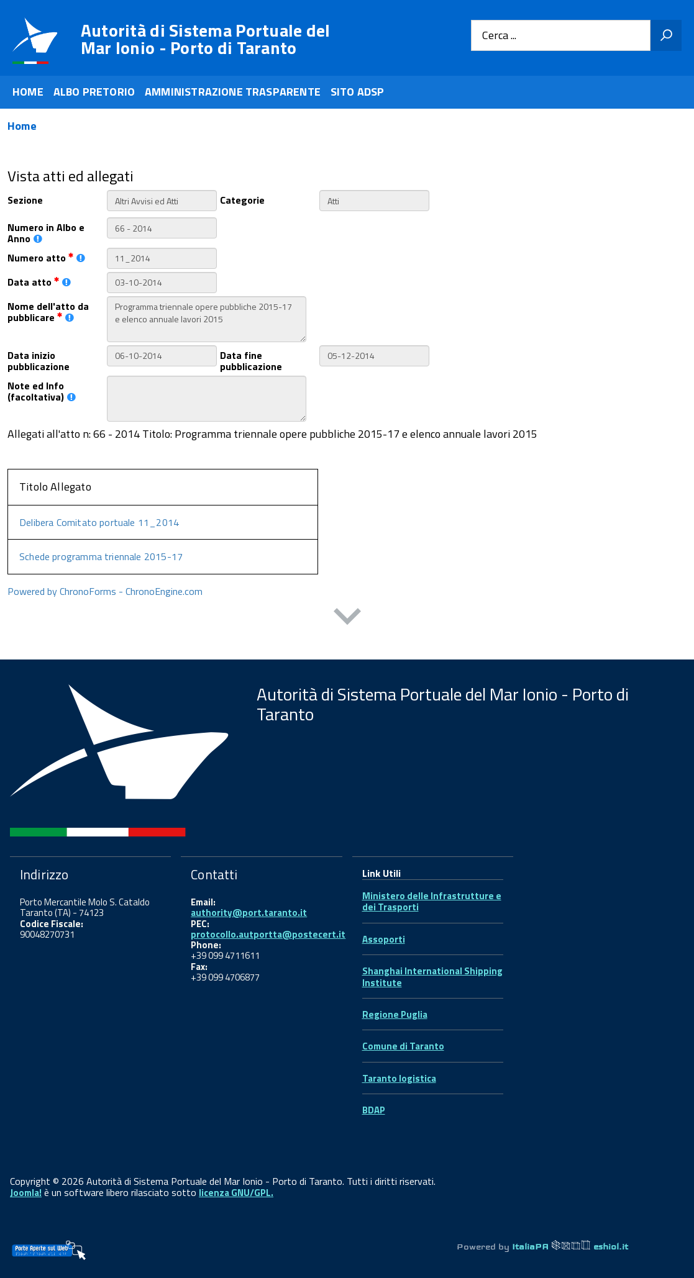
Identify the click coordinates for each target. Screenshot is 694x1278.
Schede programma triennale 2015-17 (101, 556)
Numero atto (46, 256)
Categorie (242, 199)
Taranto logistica (399, 1078)
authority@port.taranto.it (249, 912)
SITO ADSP (358, 91)
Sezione (25, 199)
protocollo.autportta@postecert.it (268, 934)
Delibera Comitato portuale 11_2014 (99, 522)
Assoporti (383, 939)
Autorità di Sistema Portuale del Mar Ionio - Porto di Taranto (206, 39)
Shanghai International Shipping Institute (432, 976)
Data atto (39, 281)
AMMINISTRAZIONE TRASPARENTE (233, 91)
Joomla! (26, 1192)
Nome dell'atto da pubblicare (48, 311)
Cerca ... (499, 35)
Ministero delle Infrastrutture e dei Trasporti (431, 901)
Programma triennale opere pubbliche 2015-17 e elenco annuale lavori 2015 (206, 319)
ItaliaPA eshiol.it (570, 1246)
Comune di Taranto (403, 1046)
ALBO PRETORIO (94, 91)
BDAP (373, 1110)
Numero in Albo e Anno (45, 232)
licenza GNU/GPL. (236, 1192)
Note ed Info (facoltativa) (41, 390)
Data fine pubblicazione (251, 360)
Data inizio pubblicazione (38, 360)
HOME (27, 91)
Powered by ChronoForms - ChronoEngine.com (105, 591)
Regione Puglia (394, 1014)
